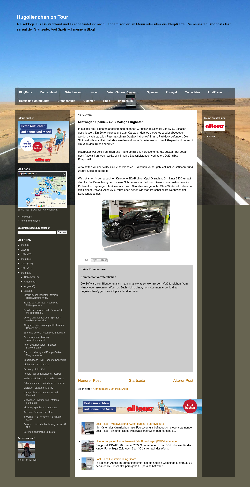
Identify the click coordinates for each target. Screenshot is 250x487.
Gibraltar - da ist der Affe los (38, 387)
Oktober (28, 281)
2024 (24, 254)
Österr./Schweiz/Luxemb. (123, 92)
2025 (24, 249)
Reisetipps (26, 216)
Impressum (125, 100)
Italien (94, 92)
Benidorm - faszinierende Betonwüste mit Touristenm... (43, 311)
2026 (24, 245)
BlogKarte (25, 92)
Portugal (171, 92)
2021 (24, 268)
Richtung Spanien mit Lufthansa (40, 407)
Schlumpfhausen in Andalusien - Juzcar (44, 383)
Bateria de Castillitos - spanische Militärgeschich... (41, 304)
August (28, 286)
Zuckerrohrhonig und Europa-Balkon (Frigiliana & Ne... (43, 354)
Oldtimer (89, 100)
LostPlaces (215, 92)
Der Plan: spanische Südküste (40, 432)
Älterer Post (183, 380)
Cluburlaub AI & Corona (36, 364)
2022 (24, 263)
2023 (24, 259)
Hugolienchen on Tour (42, 17)
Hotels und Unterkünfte (34, 100)
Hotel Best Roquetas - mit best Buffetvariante (40, 346)
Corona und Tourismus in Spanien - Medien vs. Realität (42, 319)
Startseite (137, 380)
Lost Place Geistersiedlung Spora (116, 459)
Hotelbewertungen (30, 220)
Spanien (152, 92)
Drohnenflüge (66, 100)
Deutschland (48, 92)
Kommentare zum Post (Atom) (111, 388)
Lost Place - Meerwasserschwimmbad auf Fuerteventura (130, 423)
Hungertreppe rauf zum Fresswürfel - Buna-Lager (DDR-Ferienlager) (137, 441)
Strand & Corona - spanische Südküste (44, 332)
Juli (26, 291)
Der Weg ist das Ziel (34, 369)
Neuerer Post (89, 380)
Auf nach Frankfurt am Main (38, 412)
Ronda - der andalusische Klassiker (42, 373)
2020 (24, 273)
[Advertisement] (125, 61)
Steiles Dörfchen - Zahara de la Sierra (44, 378)
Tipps (106, 100)
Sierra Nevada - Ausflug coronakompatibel (36, 338)
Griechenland (73, 92)
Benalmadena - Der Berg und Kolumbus (45, 360)
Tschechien (192, 92)
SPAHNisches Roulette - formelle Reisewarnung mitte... (41, 296)
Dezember (30, 277)
